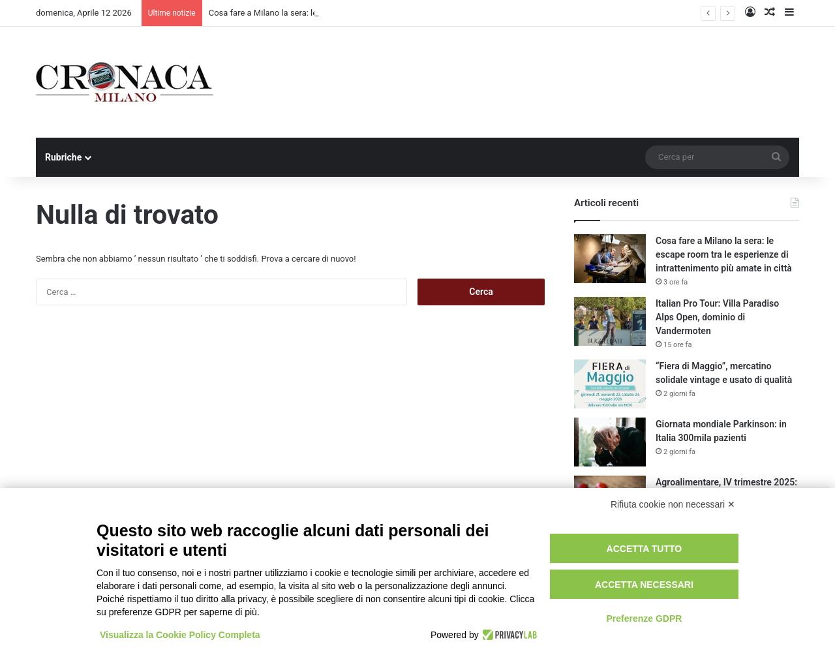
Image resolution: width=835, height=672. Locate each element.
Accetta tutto (644, 548)
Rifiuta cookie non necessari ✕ (673, 504)
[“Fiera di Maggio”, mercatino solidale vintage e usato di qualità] (610, 383)
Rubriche (63, 157)
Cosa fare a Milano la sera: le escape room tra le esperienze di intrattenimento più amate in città (724, 254)
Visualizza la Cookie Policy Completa (180, 635)
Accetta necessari (644, 584)
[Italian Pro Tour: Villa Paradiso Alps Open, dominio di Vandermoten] (610, 321)
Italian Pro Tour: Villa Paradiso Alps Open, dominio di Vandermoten (717, 317)
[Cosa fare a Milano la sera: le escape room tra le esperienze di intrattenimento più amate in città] (610, 258)
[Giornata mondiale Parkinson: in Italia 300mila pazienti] (610, 442)
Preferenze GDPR (644, 618)
